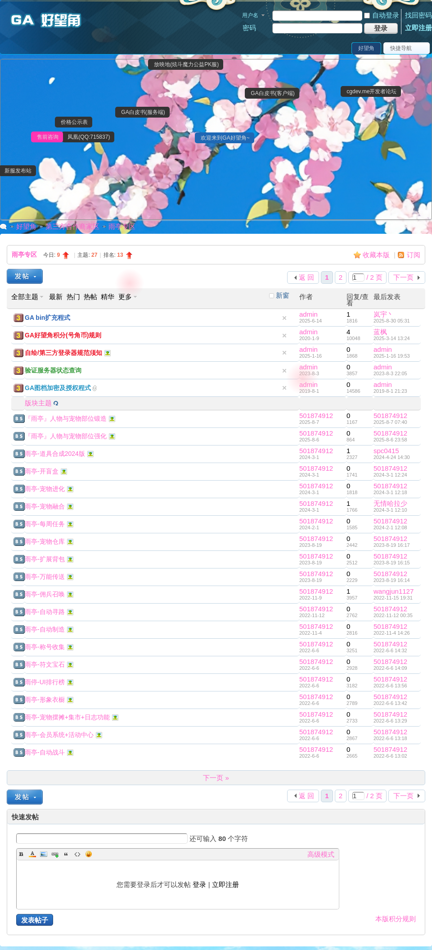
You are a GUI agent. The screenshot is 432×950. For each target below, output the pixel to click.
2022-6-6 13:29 (390, 720)
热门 (73, 296)
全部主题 (24, 296)
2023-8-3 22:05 (390, 373)
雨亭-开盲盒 (41, 471)
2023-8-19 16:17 (392, 545)
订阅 (413, 255)
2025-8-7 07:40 (390, 422)
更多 (125, 296)
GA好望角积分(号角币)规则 (63, 335)
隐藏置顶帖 (284, 318)
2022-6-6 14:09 (390, 668)
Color (32, 854)
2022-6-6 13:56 (390, 685)
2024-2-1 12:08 (390, 527)
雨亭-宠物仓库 (45, 541)
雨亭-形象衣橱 (45, 699)
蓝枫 (380, 332)
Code (77, 854)
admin (308, 314)
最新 (56, 296)
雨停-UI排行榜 (45, 682)
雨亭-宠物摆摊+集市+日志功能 (67, 717)
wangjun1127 (394, 591)
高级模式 (320, 854)
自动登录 (381, 15)
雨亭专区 (121, 226)
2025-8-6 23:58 (390, 439)
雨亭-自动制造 (45, 629)
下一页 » (216, 778)
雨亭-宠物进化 (45, 488)
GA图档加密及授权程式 (58, 387)
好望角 (366, 48)
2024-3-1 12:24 (390, 474)
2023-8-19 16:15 (392, 562)
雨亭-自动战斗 (45, 752)
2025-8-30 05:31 (392, 320)
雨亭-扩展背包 (45, 559)
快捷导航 (401, 48)
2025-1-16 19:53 (392, 356)
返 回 (306, 277)
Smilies (88, 854)
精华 (107, 296)
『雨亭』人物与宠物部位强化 (66, 436)
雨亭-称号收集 (45, 646)
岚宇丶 (384, 314)
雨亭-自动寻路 (45, 611)
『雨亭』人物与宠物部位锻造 (66, 418)
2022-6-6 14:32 (390, 650)
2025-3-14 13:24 (392, 338)
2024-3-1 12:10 (390, 510)
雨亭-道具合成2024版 (55, 453)
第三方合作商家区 (72, 226)
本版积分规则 (395, 919)
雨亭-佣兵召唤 (45, 594)
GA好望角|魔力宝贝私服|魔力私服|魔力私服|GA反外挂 (3, 226)
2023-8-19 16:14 (392, 580)
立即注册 (418, 28)
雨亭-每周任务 (45, 523)
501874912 (316, 415)
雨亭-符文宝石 (45, 664)
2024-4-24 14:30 (392, 457)
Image (43, 854)
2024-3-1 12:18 (390, 492)
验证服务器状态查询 (53, 370)
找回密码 (418, 15)
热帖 (90, 296)
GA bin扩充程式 (47, 317)
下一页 (403, 277)
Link (54, 854)
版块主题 (38, 403)
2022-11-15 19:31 (393, 597)
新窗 (282, 295)
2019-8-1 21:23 (390, 391)
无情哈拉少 (390, 503)
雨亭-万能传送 (45, 576)
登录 (199, 884)
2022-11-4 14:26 (392, 633)
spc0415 (386, 451)
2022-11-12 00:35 (393, 615)
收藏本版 (377, 255)
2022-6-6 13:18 (390, 738)
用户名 (250, 15)
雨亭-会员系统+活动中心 (59, 734)
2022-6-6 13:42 (390, 703)
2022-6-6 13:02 (390, 756)
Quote (66, 854)
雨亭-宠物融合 (45, 506)
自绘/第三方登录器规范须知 (63, 352)
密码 (249, 28)
